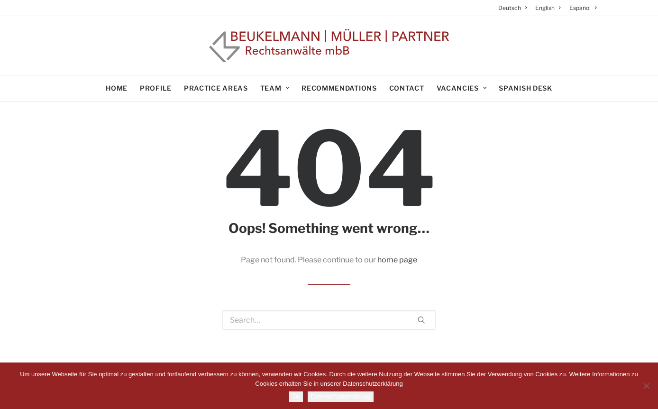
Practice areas (216, 88)
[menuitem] (514, 8)
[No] (646, 385)
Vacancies (462, 88)
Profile (156, 88)
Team (274, 88)
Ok (296, 396)
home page (397, 259)
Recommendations (339, 88)
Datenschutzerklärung (340, 396)
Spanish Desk (525, 88)
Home (117, 88)
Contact (406, 88)
